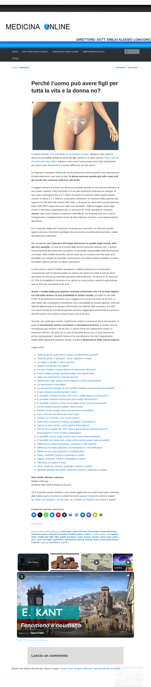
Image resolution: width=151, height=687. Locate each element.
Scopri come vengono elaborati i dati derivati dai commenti (90, 668)
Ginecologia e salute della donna (102, 531)
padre (108, 537)
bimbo (34, 537)
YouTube (64, 499)
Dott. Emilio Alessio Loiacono (35, 51)
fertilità (41, 537)
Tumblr (89, 499)
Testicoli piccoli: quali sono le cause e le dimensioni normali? (67, 354)
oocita (102, 537)
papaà (115, 537)
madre (80, 537)
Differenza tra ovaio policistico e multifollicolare (60, 451)
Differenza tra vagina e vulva (51, 462)
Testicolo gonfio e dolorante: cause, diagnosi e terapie (64, 358)
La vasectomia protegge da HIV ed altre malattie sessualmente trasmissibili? (76, 388)
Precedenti (120, 67)
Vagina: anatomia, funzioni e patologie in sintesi (61, 458)
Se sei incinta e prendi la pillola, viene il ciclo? (60, 406)
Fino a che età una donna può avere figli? (58, 414)
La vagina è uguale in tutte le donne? (56, 362)
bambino (115, 534)
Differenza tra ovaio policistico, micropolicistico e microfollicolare (69, 447)
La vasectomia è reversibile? (51, 384)
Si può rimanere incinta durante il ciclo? (57, 392)
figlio (57, 537)
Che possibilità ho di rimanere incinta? (69, 154)
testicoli (80, 540)
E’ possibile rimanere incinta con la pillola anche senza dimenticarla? (72, 403)
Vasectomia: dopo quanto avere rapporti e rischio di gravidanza (69, 380)
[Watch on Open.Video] (31, 633)
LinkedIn (77, 499)
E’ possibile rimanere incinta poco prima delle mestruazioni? (67, 399)
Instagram (50, 499)
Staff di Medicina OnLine (93, 51)
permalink (54, 542)
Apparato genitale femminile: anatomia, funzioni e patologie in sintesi (72, 470)
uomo (96, 540)
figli (46, 537)
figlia (51, 537)
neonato (95, 537)
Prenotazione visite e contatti (65, 51)
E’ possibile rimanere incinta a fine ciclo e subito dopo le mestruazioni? (73, 395)
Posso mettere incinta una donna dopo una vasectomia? (65, 373)
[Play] (96, 562)
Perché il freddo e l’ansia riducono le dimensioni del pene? (66, 369)
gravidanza (72, 537)
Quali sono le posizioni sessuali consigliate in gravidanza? (66, 421)
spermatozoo (70, 540)
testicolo (88, 540)
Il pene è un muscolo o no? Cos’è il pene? (58, 418)
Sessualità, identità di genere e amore (74, 534)
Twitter (37, 499)
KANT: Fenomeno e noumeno (44, 576)
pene (33, 540)
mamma (87, 537)
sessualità (47, 540)
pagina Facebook (51, 496)
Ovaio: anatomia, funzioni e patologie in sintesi (60, 455)
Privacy (15, 58)
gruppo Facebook (89, 496)
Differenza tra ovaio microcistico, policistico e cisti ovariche (66, 444)
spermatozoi (58, 540)
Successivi (133, 67)
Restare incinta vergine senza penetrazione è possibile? (65, 410)
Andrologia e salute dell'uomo (74, 531)
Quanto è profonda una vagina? (53, 366)
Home (15, 51)
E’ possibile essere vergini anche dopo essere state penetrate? (69, 436)
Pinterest (103, 499)
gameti (63, 537)
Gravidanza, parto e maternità (44, 534)
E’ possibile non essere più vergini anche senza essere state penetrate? (73, 440)
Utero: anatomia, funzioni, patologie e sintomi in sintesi (64, 466)
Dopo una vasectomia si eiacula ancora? (57, 377)
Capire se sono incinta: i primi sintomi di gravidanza (63, 425)
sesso (39, 540)
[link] (22, 577)
